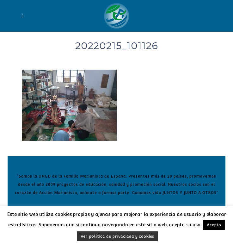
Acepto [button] (214, 225)
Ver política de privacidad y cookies (117, 236)
